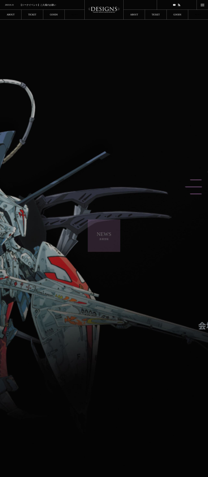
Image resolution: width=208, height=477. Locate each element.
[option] (42, 5)
